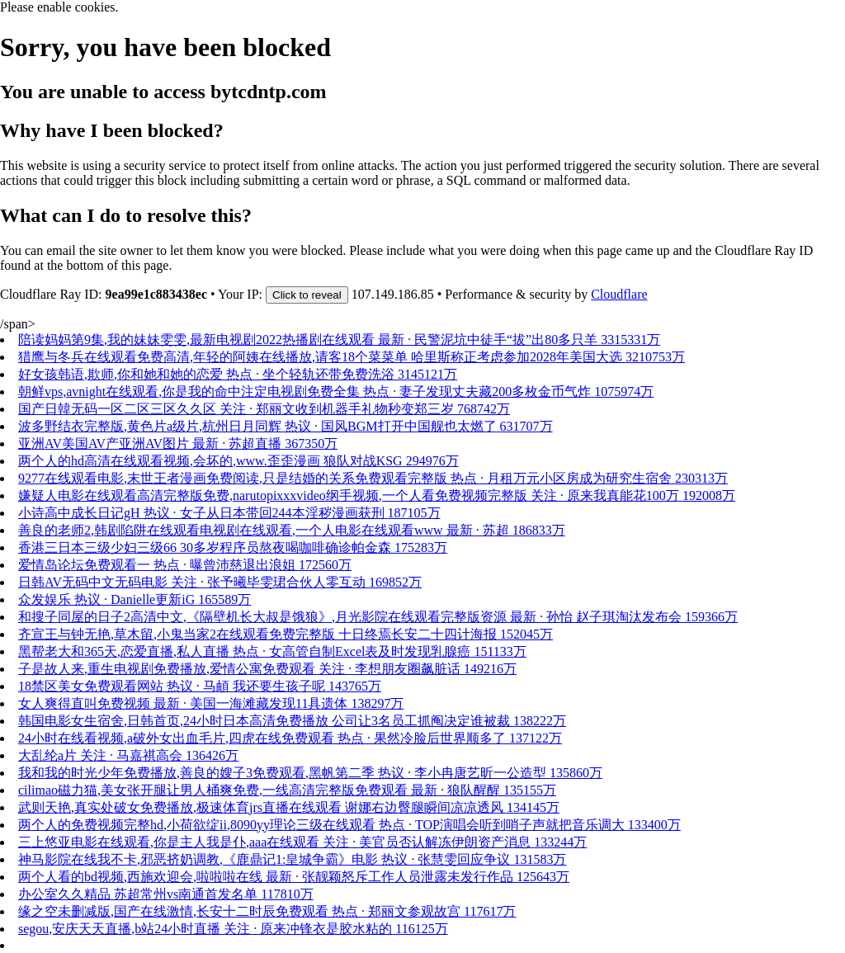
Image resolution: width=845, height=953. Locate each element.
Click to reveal (307, 295)
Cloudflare (619, 294)
